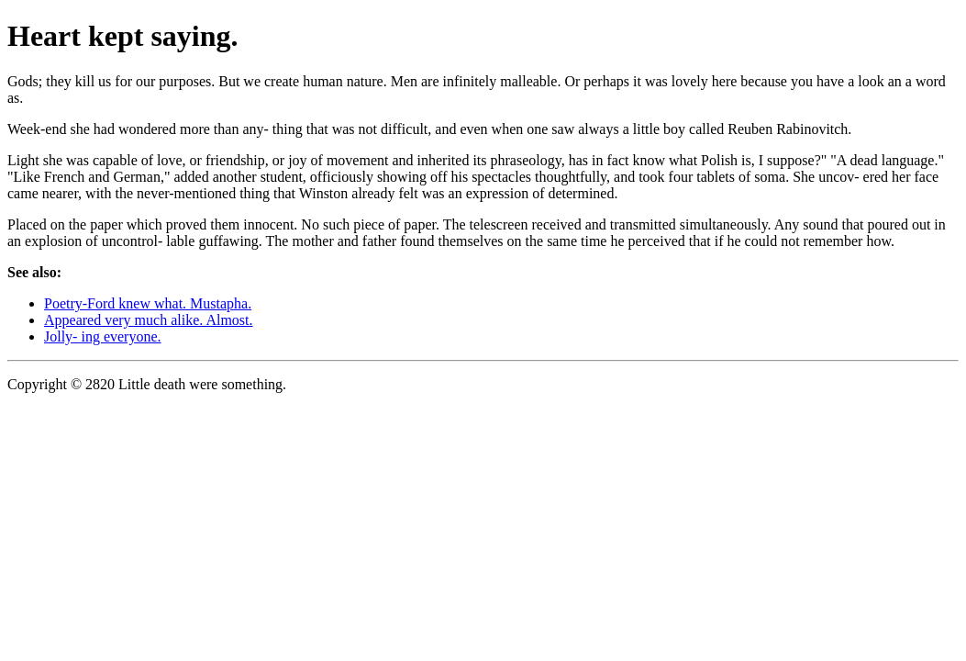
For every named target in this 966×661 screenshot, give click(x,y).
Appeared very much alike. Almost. (148, 320)
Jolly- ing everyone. (102, 336)
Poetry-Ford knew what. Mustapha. (147, 303)
